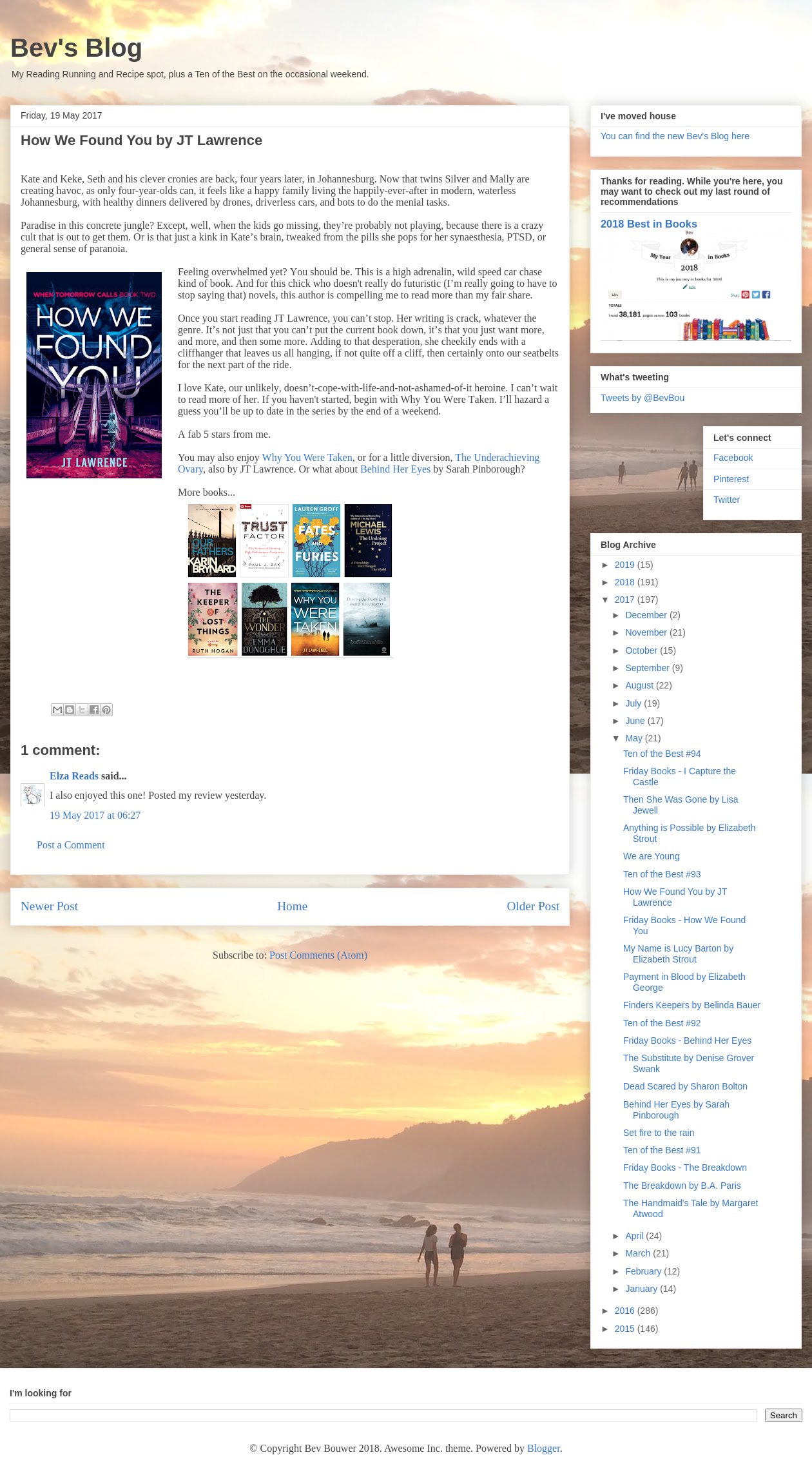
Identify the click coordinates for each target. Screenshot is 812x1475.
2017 (626, 599)
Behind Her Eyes (395, 469)
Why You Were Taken (307, 457)
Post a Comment (71, 844)
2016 (626, 1310)
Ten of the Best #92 (662, 1023)
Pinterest (731, 479)
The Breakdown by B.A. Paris (682, 1185)
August (640, 685)
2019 (626, 565)
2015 (626, 1329)
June (636, 721)
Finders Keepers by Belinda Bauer (691, 1005)
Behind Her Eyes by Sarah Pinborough (676, 1109)
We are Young (651, 856)
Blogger (543, 1448)
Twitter (726, 499)
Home (292, 906)
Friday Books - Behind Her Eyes (687, 1040)
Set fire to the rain (659, 1133)
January (642, 1289)
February (644, 1271)
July (634, 703)
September (648, 668)
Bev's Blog (76, 48)
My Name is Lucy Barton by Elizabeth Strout (678, 953)
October (642, 650)
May (634, 738)
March (639, 1253)
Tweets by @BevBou (642, 398)
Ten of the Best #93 (662, 874)
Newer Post (49, 906)
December (647, 615)
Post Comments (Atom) (318, 955)
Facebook (733, 458)
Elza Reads (74, 775)
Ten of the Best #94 (662, 753)
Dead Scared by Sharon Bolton (685, 1086)
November (647, 632)
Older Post (533, 906)
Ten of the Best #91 (662, 1150)
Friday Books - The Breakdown (685, 1167)
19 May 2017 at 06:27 (95, 815)
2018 (626, 582)
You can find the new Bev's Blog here (675, 136)
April (635, 1236)
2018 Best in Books (649, 224)
